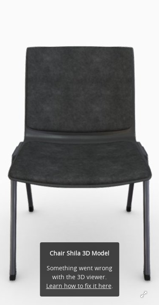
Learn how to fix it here (79, 286)
